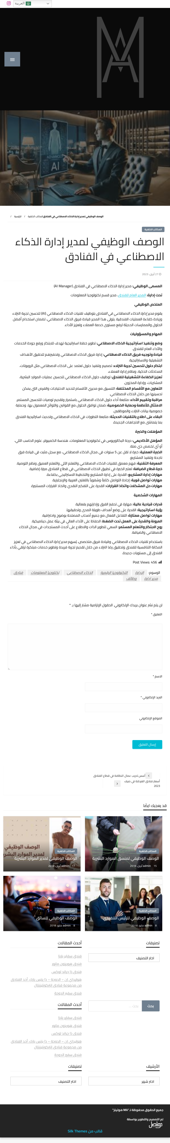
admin (147, 865)
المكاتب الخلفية (35, 216)
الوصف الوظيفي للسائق (56, 918)
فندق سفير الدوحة (68, 993)
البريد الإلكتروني (151, 697)
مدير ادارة (151, 578)
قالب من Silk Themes (85, 1131)
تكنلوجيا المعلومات (45, 572)
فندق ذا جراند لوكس (67, 971)
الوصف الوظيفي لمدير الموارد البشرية (45, 858)
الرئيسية (17, 216)
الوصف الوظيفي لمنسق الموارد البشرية (125, 858)
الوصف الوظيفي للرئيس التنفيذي (131, 918)
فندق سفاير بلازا (70, 956)
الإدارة (139, 572)
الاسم (157, 676)
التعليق (156, 614)
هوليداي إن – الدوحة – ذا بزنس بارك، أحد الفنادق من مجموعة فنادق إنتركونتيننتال (46, 982)
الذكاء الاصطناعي (80, 572)
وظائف (131, 578)
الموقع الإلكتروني (150, 718)
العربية (23, 3)
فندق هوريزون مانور (67, 963)
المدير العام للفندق (132, 295)
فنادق (18, 572)
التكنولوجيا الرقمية (114, 572)
